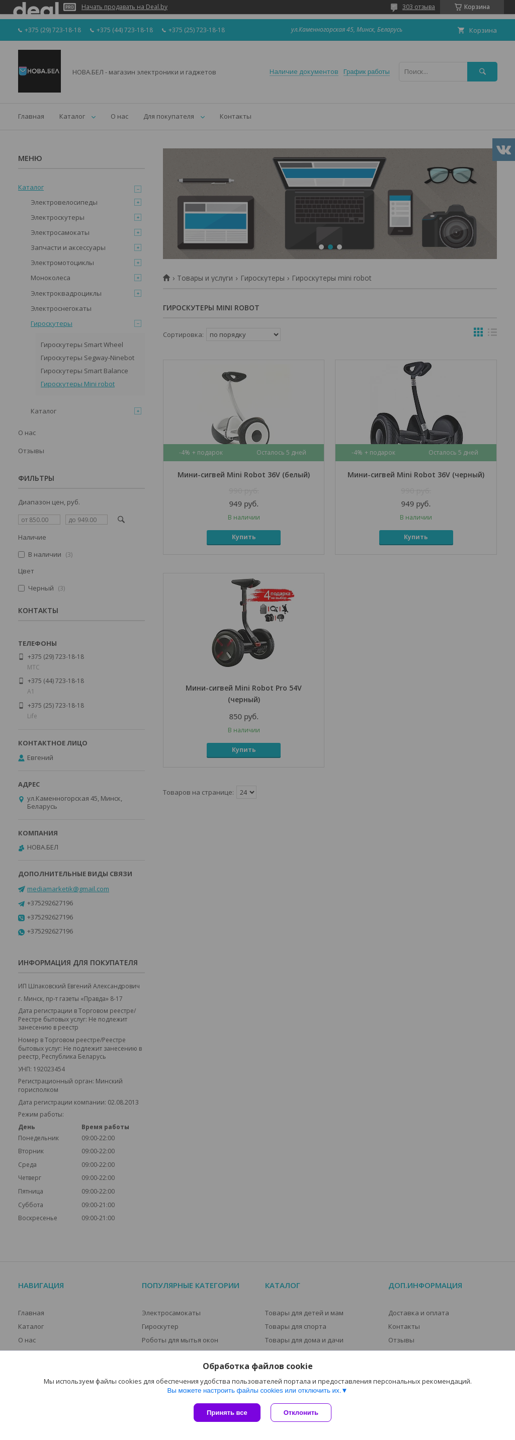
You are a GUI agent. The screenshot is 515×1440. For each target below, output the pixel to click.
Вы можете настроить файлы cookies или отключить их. (254, 1390)
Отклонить (301, 1412)
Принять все (227, 1412)
